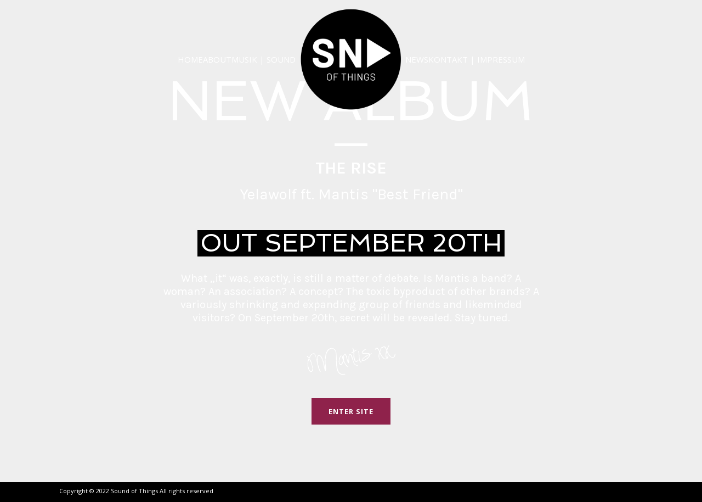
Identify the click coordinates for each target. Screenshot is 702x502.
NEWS (416, 59)
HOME (190, 59)
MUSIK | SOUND (263, 59)
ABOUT (217, 59)
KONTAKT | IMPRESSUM (476, 59)
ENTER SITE (351, 411)
